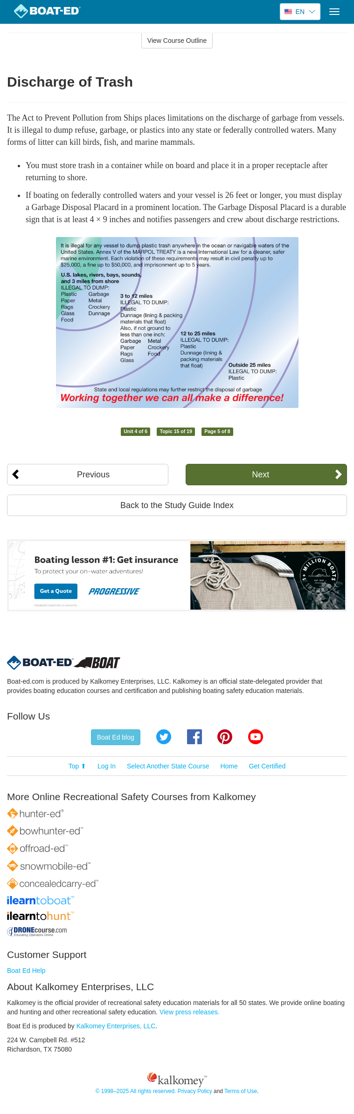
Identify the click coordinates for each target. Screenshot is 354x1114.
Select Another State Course (168, 766)
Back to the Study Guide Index (177, 505)
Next (260, 474)
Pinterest (224, 736)
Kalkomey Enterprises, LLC (116, 1026)
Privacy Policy (195, 1091)
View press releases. (190, 1012)
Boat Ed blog (115, 737)
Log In (106, 766)
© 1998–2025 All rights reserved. (136, 1091)
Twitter (163, 736)
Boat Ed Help (26, 970)
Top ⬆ (77, 766)
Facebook (194, 736)
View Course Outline (177, 40)
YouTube (255, 736)
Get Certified (267, 766)
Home (228, 766)
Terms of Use (240, 1091)
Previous (93, 474)
